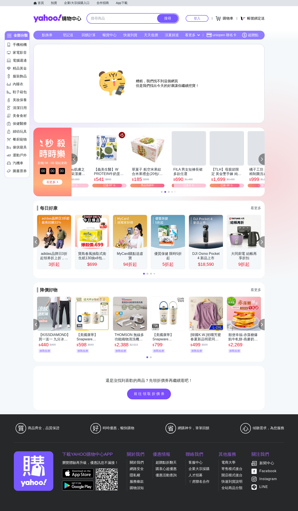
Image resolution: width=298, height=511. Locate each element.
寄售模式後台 (231, 469)
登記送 (68, 35)
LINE (263, 487)
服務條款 (137, 481)
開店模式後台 (231, 475)
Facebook (267, 471)
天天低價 (151, 35)
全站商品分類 (231, 488)
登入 (197, 18)
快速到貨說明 (231, 481)
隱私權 (135, 475)
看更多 (192, 35)
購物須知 (137, 488)
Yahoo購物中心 (57, 18)
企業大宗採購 (199, 469)
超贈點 (250, 35)
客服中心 (195, 462)
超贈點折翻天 (166, 462)
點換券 (47, 35)
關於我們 (137, 462)
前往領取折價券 (149, 394)
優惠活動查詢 (166, 475)
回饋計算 (89, 35)
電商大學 (228, 462)
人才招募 (195, 475)
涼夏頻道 (172, 35)
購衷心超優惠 (166, 469)
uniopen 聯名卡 (221, 35)
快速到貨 (130, 35)
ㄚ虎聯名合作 (199, 481)
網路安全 (137, 469)
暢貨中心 (109, 35)
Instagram (268, 479)
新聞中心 (266, 463)
